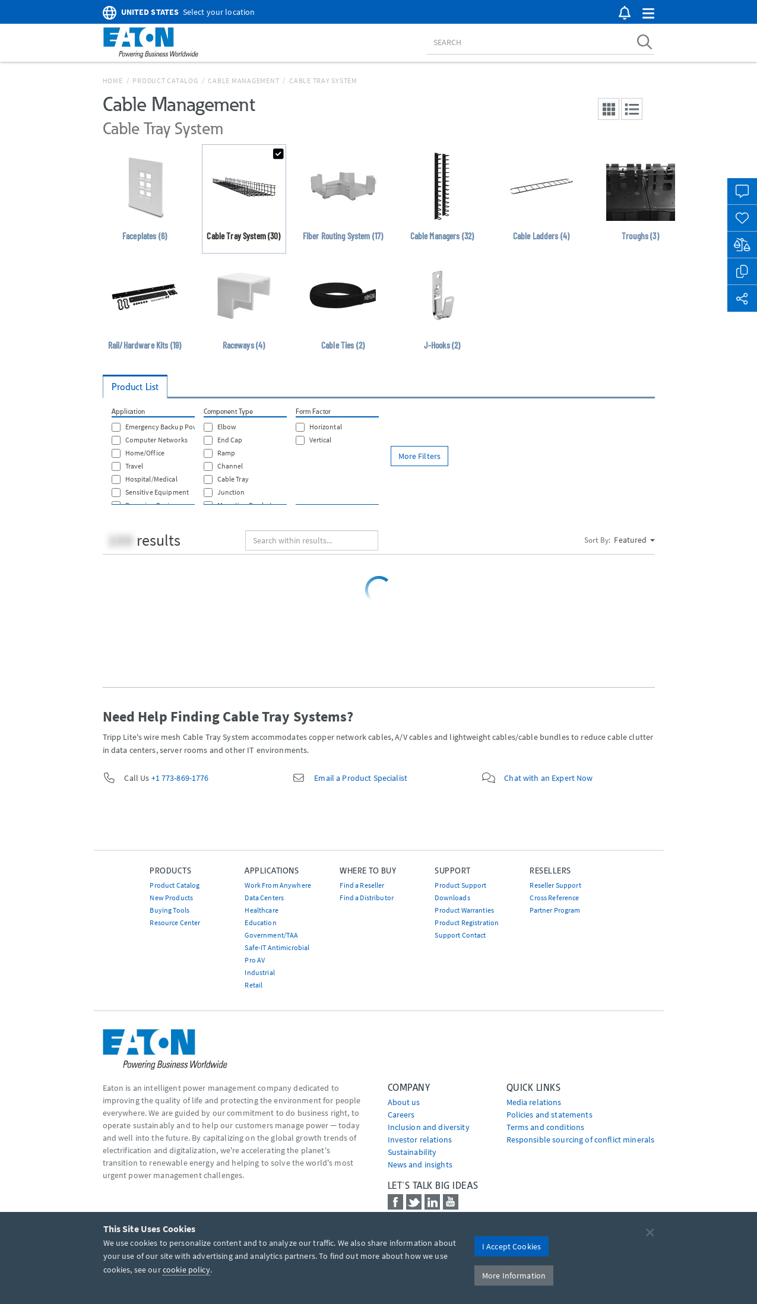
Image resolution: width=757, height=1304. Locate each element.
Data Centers (264, 897)
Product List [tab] (135, 387)
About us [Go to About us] (404, 1102)
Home (113, 80)
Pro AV (255, 959)
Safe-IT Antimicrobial (277, 947)
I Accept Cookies (511, 1246)
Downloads (452, 897)
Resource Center (175, 922)
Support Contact (460, 934)
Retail (253, 984)
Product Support (460, 885)
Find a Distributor (367, 897)
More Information (514, 1275)
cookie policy (186, 1269)
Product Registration (467, 922)
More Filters (419, 456)
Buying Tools (169, 910)
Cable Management (243, 80)
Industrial (259, 972)
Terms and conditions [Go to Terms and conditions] (545, 1127)
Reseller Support (555, 885)
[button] (648, 14)
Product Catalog (165, 80)
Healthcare (261, 910)
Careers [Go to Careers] (401, 1114)
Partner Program (555, 910)
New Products (171, 897)
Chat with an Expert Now (548, 778)
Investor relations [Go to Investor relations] (420, 1139)
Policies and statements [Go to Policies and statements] (549, 1114)
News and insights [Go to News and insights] (420, 1164)
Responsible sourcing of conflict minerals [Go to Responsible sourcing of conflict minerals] (580, 1139)
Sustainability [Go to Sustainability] (412, 1152)
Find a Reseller (362, 885)
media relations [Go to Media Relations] (534, 1102)
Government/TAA (271, 934)
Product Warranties (464, 910)
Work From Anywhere (278, 885)
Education (260, 922)
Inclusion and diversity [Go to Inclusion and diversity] (429, 1127)
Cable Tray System (323, 80)
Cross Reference (554, 897)
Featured (634, 539)
